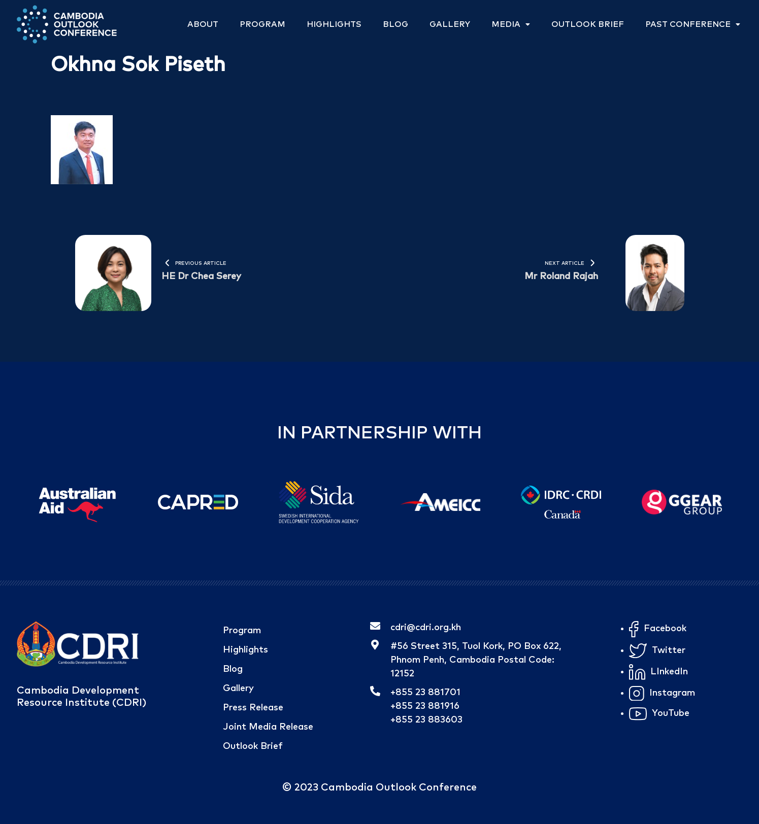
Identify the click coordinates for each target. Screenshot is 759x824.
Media (510, 24)
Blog (395, 24)
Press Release (253, 707)
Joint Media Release (268, 727)
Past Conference (692, 24)
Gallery (450, 24)
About (202, 24)
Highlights (334, 24)
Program (262, 24)
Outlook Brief (587, 24)
